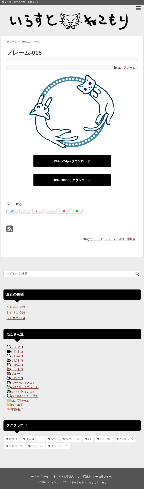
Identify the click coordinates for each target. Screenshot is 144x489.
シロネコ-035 (16, 312)
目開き (130, 239)
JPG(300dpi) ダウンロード (72, 180)
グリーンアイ (59, 446)
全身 (121, 239)
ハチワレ (105, 438)
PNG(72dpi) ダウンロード (72, 161)
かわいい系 (126, 438)
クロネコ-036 (16, 306)
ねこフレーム (126, 67)
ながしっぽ (95, 239)
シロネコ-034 (16, 318)
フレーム (110, 239)
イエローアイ (34, 438)
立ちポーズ (16, 446)
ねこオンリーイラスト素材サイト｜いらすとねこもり (76, 482)
